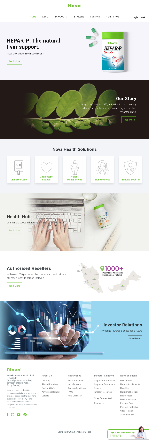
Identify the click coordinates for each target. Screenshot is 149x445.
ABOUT (45, 17)
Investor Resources (103, 396)
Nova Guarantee (75, 385)
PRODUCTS (61, 17)
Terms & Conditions (77, 392)
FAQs (70, 396)
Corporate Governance (104, 389)
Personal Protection (129, 411)
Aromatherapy (127, 419)
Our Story (46, 385)
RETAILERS (78, 17)
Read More (14, 61)
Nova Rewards (74, 389)
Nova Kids (124, 392)
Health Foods (126, 400)
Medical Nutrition (128, 404)
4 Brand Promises (50, 389)
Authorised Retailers (51, 396)
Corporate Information (104, 385)
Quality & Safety (49, 392)
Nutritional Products (129, 396)
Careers (45, 400)
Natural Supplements (130, 389)
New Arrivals (126, 385)
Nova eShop (74, 380)
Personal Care (126, 408)
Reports (97, 392)
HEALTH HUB (112, 17)
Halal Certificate (75, 400)
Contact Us (99, 407)
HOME (33, 17)
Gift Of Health (126, 415)
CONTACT (95, 17)
